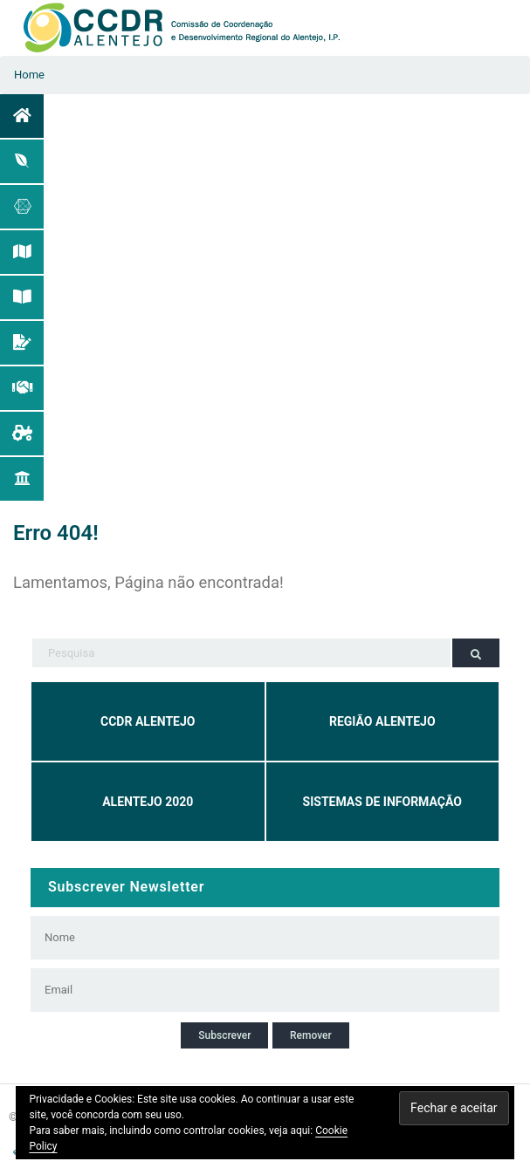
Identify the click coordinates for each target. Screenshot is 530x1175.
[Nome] (244, 938)
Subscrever (224, 1035)
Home (29, 74)
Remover (311, 1035)
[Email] (244, 990)
